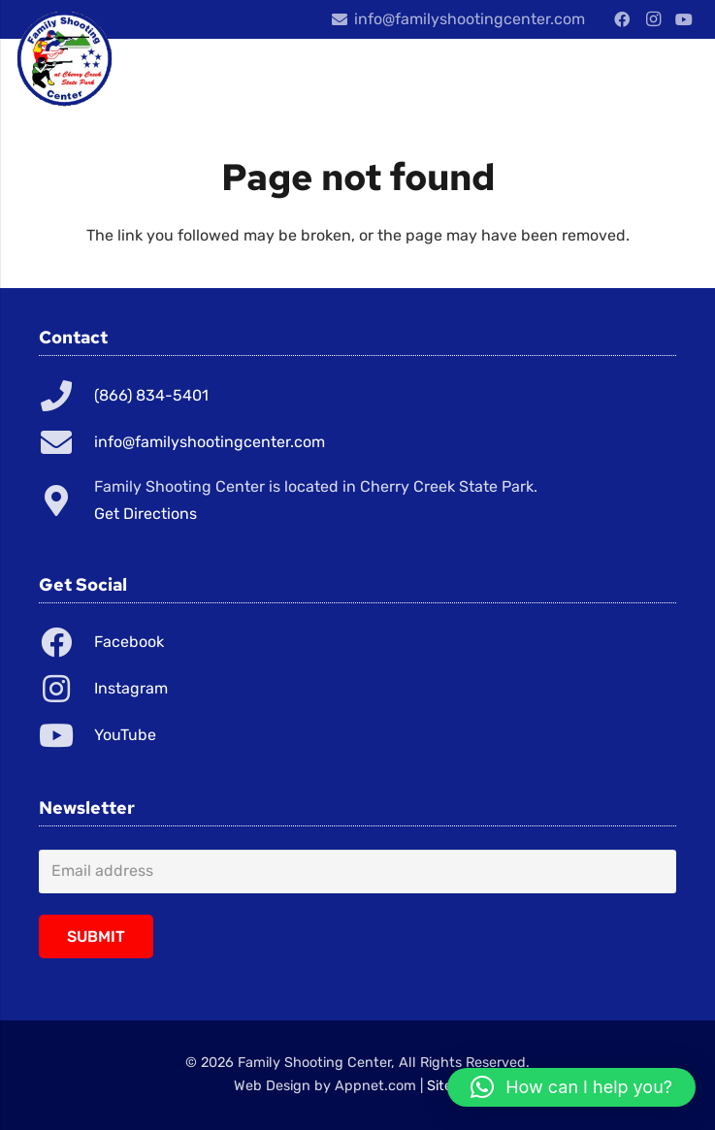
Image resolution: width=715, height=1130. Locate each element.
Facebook (129, 641)
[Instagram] (652, 19)
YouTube (125, 735)
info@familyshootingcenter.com (209, 442)
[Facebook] (621, 19)
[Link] (65, 58)
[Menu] (601, 77)
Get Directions (145, 513)
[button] (571, 1087)
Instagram (131, 688)
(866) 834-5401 (151, 395)
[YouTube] (683, 19)
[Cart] (676, 77)
